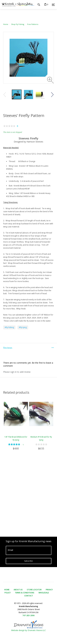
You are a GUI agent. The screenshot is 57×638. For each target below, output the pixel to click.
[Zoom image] (50, 80)
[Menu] (53, 4)
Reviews (7, 347)
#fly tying (23, 327)
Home (5, 24)
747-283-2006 (28, 615)
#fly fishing (9, 327)
